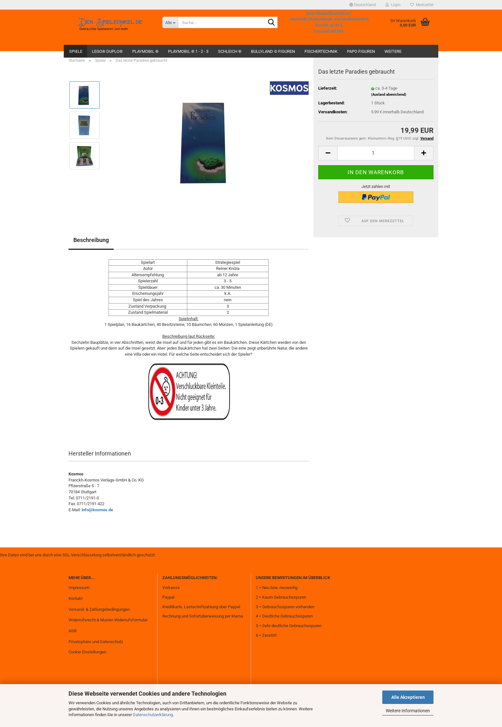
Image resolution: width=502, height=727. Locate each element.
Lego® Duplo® (107, 51)
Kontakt (76, 598)
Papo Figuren (361, 51)
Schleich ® (229, 51)
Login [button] (393, 5)
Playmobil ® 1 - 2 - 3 (188, 51)
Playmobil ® (145, 51)
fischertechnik (320, 51)
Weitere (393, 51)
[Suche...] (170, 22)
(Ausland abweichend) (388, 95)
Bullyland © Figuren (273, 51)
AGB (73, 630)
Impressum (79, 587)
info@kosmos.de (97, 509)
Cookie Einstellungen (87, 652)
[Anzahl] (375, 153)
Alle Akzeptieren (408, 697)
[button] (362, 5)
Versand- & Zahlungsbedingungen (99, 609)
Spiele (75, 51)
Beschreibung (91, 240)
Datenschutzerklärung (153, 714)
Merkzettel (421, 5)
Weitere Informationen (408, 710)
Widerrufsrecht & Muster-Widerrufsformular (108, 620)
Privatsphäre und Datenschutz (96, 641)
